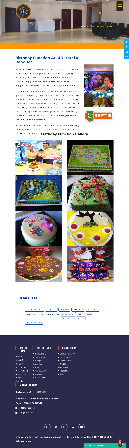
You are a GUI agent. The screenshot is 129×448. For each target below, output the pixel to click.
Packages (37, 361)
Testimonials (38, 374)
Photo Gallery (86, 314)
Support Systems (40, 371)
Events (19, 378)
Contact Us (20, 374)
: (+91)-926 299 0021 (25, 408)
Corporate (32, 314)
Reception (92, 310)
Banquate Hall (21, 371)
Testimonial (68, 318)
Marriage (51, 310)
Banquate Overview (66, 354)
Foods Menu (63, 371)
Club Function (50, 314)
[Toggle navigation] (6, 46)
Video (81, 318)
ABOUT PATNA (19, 364)
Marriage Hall (64, 357)
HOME (18, 357)
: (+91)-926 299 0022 (25, 413)
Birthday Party (64, 361)
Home (85, 26)
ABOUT (19, 360)
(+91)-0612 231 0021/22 (28, 403)
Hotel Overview (34, 310)
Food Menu (68, 314)
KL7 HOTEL (20, 368)
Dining (36, 368)
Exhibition (78, 310)
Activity (19, 381)
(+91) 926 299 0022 (38, 392)
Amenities (37, 364)
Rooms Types (39, 357)
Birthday (64, 310)
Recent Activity (34, 323)
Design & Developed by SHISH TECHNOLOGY (89, 437)
